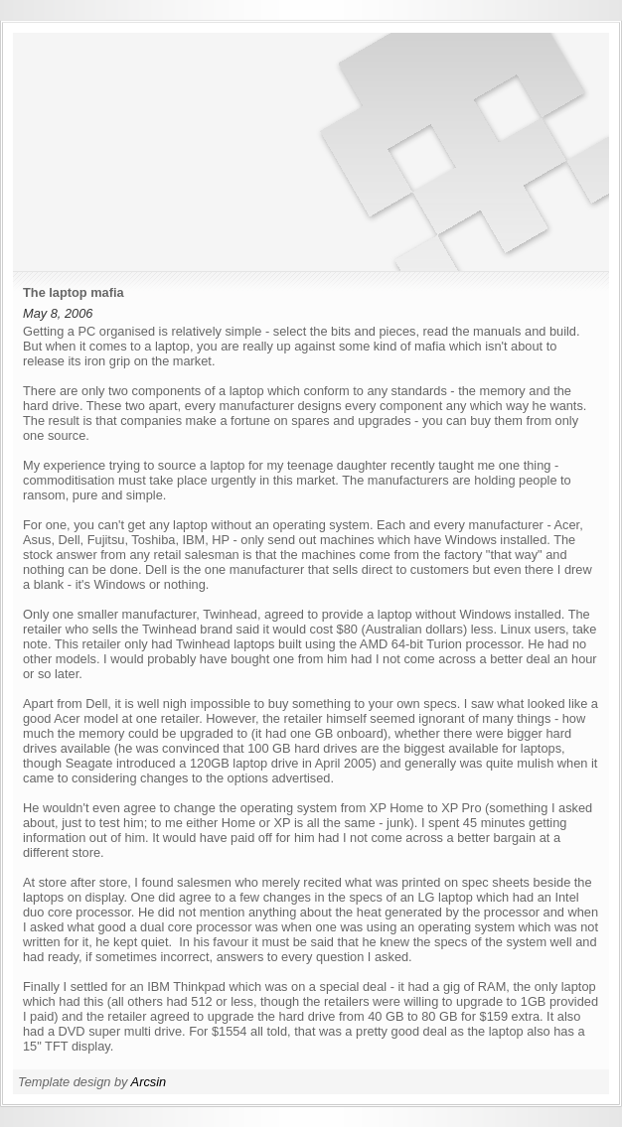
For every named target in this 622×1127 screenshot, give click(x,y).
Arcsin (149, 1081)
